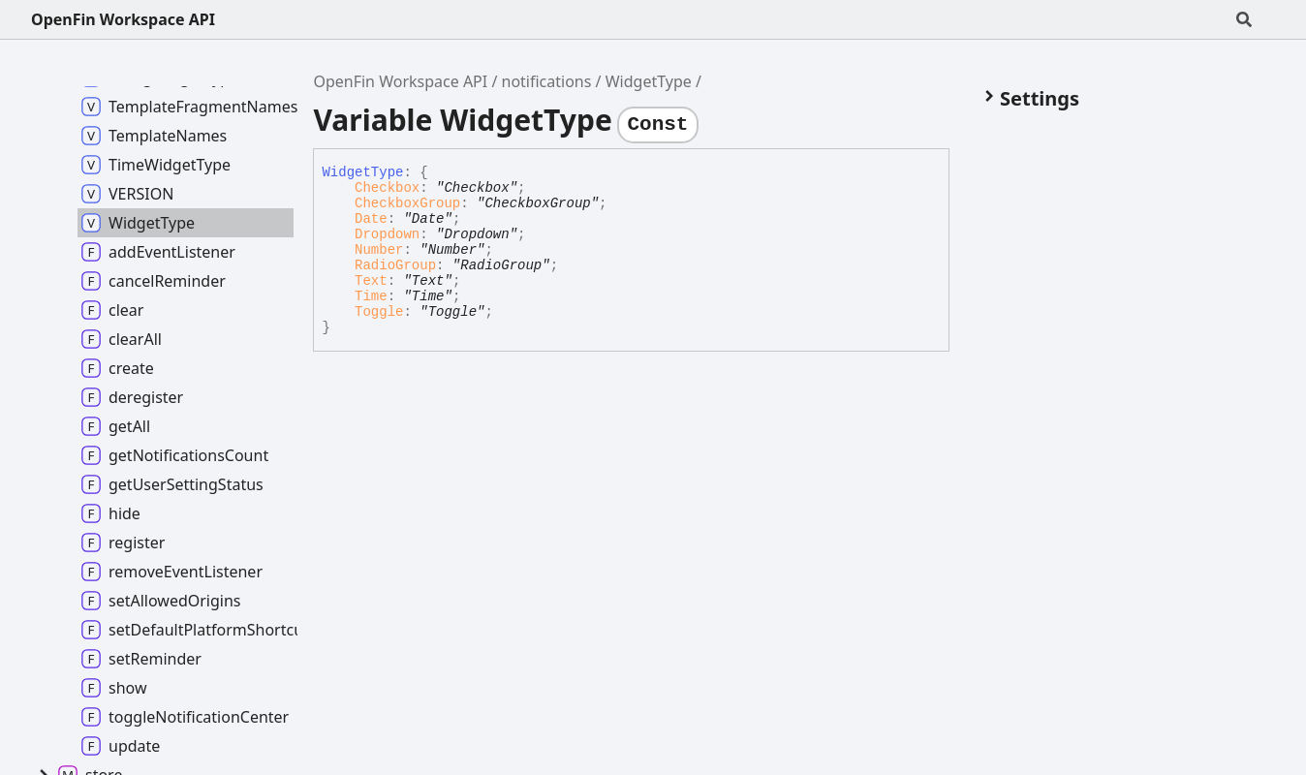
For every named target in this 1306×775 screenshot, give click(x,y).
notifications (547, 81)
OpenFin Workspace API (123, 19)
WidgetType (649, 81)
